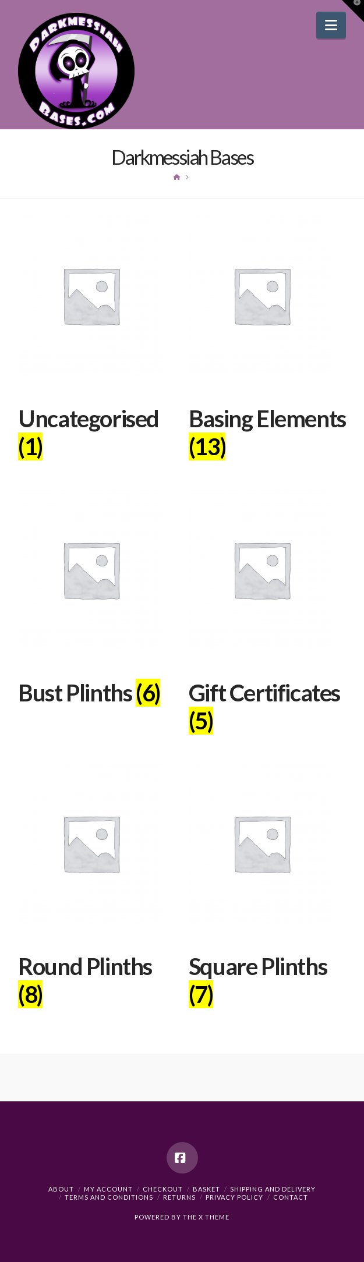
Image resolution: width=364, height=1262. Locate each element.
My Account (108, 1189)
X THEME (214, 1217)
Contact (290, 1197)
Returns (179, 1197)
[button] (331, 25)
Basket (206, 1189)
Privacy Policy (234, 1197)
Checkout (163, 1189)
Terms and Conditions (109, 1197)
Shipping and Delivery (273, 1189)
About (61, 1189)
